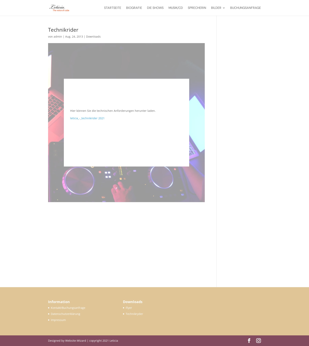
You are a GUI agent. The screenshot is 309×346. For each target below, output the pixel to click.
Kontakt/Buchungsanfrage (68, 308)
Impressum (58, 320)
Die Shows (155, 8)
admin (58, 36)
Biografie (134, 8)
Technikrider (63, 29)
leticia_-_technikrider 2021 (87, 118)
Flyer (129, 308)
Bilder (216, 8)
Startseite (112, 8)
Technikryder (134, 314)
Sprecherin (197, 8)
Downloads (93, 36)
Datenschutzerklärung (65, 314)
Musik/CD (175, 8)
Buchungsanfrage (245, 8)
